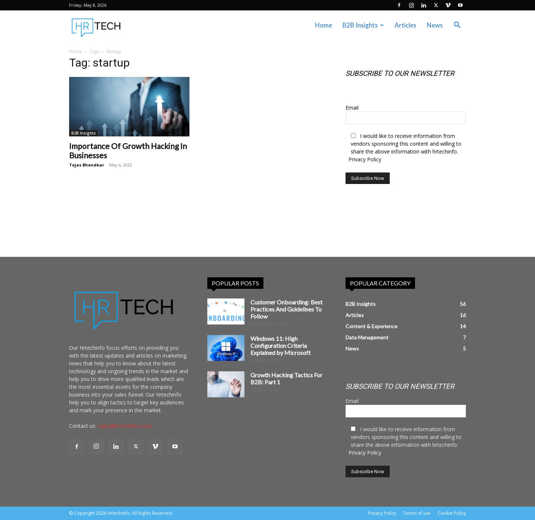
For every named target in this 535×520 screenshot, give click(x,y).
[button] (457, 25)
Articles (405, 25)
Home (323, 25)
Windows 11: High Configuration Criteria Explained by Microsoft (280, 345)
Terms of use (417, 513)
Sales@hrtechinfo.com (125, 425)
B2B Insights (363, 25)
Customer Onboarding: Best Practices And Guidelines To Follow (286, 309)
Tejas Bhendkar (86, 165)
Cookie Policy (452, 513)
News (435, 25)
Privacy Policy (364, 159)
